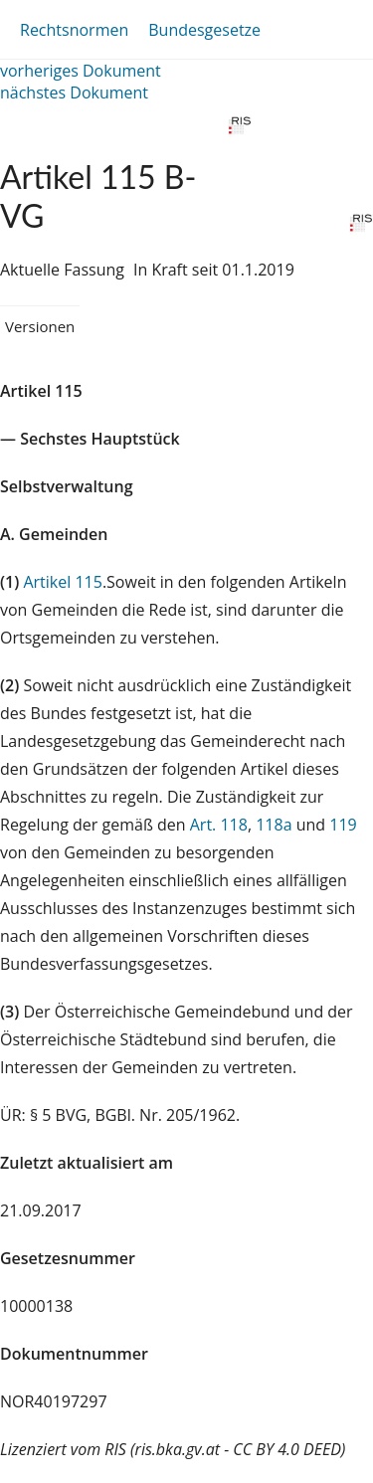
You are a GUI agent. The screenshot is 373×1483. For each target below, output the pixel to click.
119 (342, 824)
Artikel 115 (62, 582)
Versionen (40, 326)
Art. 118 (219, 824)
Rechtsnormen (74, 30)
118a (273, 824)
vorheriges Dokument (80, 71)
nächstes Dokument (74, 92)
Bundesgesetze (204, 30)
